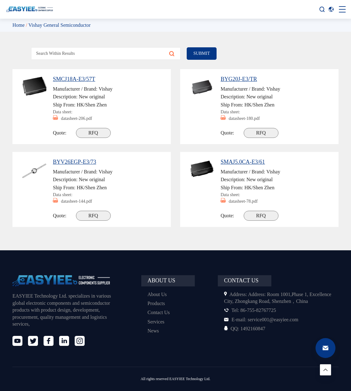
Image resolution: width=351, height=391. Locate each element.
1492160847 (246, 329)
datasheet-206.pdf (75, 118)
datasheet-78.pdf (241, 201)
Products (157, 303)
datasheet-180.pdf (243, 118)
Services (156, 322)
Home (19, 25)
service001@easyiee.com (263, 320)
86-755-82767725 (251, 310)
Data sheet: (64, 111)
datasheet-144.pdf (75, 201)
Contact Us (159, 312)
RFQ (94, 133)
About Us (157, 294)
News (153, 331)
